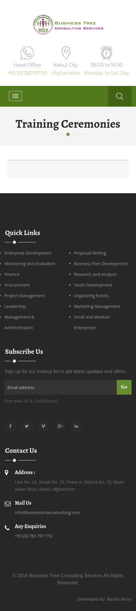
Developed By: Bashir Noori (104, 599)
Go (124, 387)
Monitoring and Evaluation (29, 263)
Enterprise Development (28, 253)
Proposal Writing (90, 253)
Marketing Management (97, 306)
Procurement (17, 285)
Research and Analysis (95, 274)
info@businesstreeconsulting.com (47, 512)
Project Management (24, 295)
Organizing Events (91, 295)
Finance (11, 274)
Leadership (15, 306)
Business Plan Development (101, 263)
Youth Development (93, 285)
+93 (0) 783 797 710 (33, 536)
